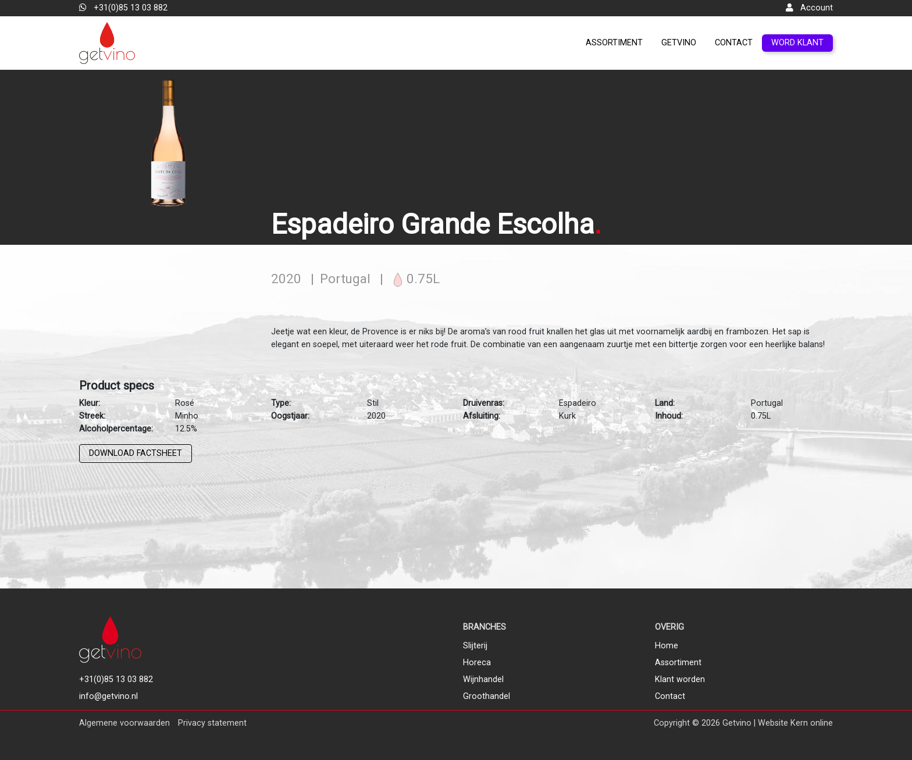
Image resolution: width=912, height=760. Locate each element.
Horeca (477, 663)
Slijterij (475, 646)
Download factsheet (135, 453)
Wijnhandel (483, 679)
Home (666, 646)
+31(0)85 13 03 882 (123, 8)
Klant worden (680, 679)
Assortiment (614, 43)
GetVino (678, 43)
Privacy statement (212, 723)
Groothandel (486, 696)
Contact (734, 43)
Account (809, 8)
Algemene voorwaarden (124, 723)
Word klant (797, 43)
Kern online (811, 723)
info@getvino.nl (108, 696)
